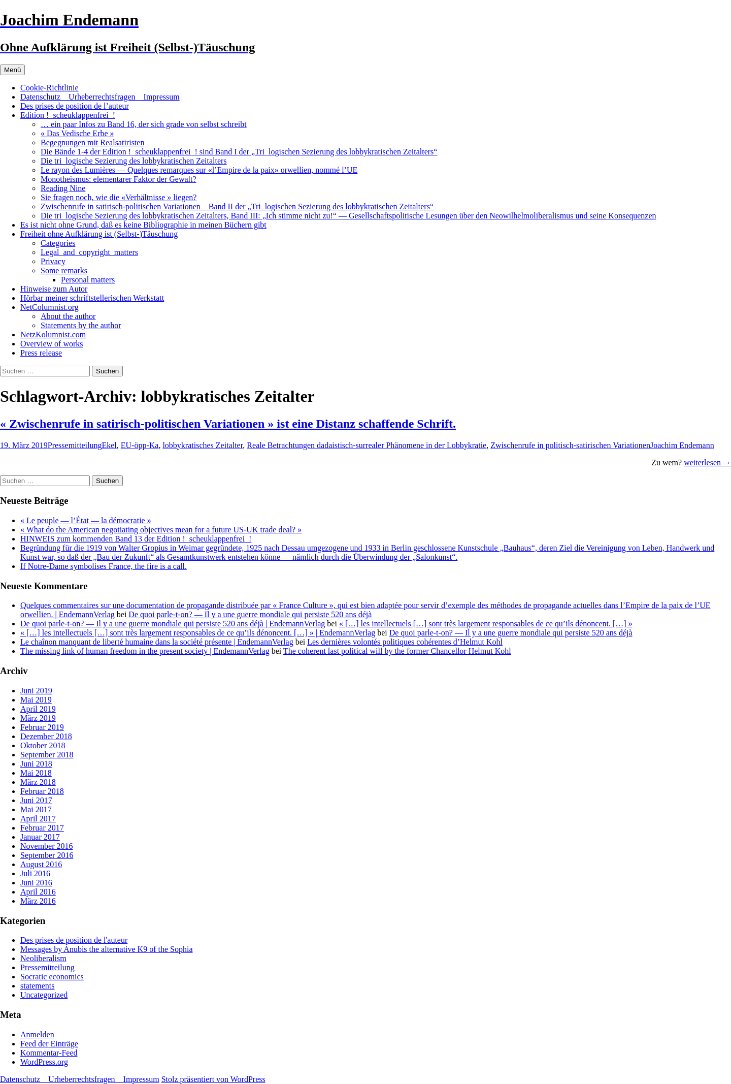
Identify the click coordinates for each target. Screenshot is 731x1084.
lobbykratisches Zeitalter (202, 445)
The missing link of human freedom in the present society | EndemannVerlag (145, 651)
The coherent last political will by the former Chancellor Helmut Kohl (397, 651)
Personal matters (88, 279)
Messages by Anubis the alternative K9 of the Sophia (106, 949)
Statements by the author (81, 325)
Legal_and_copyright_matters (89, 252)
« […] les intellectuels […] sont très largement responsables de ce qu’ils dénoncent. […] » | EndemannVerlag (197, 632)
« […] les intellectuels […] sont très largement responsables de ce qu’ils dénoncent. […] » (486, 623)
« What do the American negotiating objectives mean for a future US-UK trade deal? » (161, 529)
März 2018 (38, 782)
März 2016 (38, 901)
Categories (58, 243)
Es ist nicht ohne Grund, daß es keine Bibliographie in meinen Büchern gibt (143, 224)
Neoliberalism (43, 958)
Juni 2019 (36, 690)
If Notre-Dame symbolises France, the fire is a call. (103, 566)
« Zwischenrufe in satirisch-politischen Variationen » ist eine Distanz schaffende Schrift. (228, 423)
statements (37, 985)
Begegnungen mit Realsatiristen (92, 142)
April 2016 (38, 891)
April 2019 (38, 709)
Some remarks (64, 270)
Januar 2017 (40, 837)
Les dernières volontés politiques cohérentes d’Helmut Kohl (405, 641)
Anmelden (37, 1034)
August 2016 (41, 864)
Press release (41, 352)
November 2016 (46, 846)
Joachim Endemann (682, 445)
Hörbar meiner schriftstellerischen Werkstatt (92, 298)
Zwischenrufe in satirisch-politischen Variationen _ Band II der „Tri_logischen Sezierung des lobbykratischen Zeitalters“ (237, 206)
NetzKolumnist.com (53, 334)
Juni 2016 (36, 882)
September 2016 (46, 855)
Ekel (109, 445)
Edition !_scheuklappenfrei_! (67, 115)
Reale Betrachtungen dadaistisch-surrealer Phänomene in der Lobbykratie (366, 445)
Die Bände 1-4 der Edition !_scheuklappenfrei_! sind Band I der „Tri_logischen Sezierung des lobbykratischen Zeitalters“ (239, 151)
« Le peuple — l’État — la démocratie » (85, 520)
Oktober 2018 (42, 745)
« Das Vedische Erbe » (77, 133)
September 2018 (46, 754)
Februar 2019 (42, 727)
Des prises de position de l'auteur (73, 940)
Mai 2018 (36, 773)
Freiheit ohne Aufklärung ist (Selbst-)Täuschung (99, 234)
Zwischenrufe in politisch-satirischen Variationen (570, 445)
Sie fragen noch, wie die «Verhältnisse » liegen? (118, 197)
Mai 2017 (36, 809)
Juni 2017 (36, 800)
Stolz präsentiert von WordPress (213, 1079)
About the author (68, 316)
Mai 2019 (36, 699)
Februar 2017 (42, 827)
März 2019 (38, 718)
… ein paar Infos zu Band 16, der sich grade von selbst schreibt (144, 124)
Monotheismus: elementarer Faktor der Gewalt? (118, 179)
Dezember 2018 (46, 736)
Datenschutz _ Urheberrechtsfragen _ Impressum (100, 96)
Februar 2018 (42, 791)
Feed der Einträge (49, 1043)
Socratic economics (52, 976)
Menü (12, 70)
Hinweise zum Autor (53, 288)
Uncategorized (44, 995)
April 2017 (38, 818)
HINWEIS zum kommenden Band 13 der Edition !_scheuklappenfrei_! (135, 538)
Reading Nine (63, 188)
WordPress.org (44, 1062)
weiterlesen (707, 462)
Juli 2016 (35, 873)
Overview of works (51, 343)
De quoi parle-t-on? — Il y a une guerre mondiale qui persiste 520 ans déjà (250, 614)
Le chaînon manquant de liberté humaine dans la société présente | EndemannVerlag (156, 641)
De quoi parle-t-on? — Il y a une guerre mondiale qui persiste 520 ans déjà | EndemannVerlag (172, 623)
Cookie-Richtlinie (49, 87)
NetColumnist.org (49, 307)
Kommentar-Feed (49, 1052)
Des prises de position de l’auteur (74, 106)
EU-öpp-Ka (140, 445)
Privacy (53, 261)
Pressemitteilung (75, 445)
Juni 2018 (36, 763)
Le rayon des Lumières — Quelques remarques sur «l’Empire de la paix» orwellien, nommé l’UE (199, 170)
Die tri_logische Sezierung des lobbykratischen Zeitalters (134, 160)
